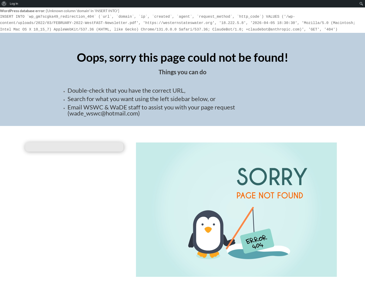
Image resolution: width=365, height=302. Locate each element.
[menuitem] (4, 3)
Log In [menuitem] (14, 3)
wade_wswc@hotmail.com (103, 113)
